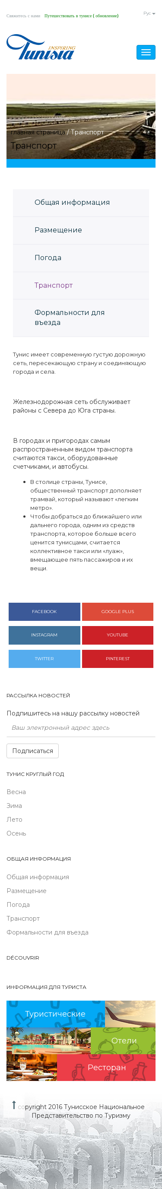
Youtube (117, 635)
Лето (14, 819)
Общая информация (72, 202)
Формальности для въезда (70, 317)
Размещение (58, 230)
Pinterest (118, 658)
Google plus (118, 611)
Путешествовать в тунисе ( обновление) (81, 16)
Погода (48, 258)
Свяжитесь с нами (23, 16)
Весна (16, 792)
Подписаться (32, 751)
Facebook (44, 611)
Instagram (44, 635)
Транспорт (54, 285)
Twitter (44, 658)
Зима (14, 806)
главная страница (38, 132)
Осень (16, 833)
